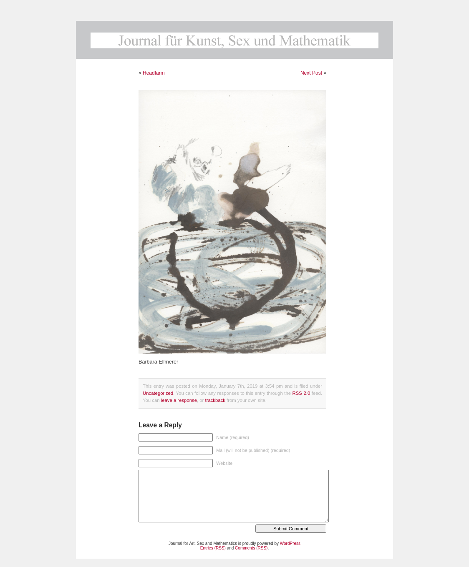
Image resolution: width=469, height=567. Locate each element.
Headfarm (154, 73)
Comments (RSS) (251, 548)
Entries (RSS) (213, 548)
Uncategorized (158, 393)
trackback (215, 400)
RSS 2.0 (301, 393)
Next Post (311, 73)
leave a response (179, 400)
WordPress (290, 543)
